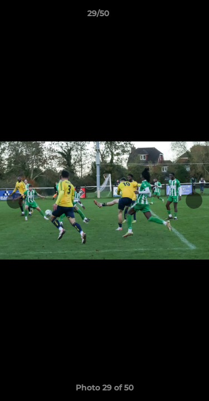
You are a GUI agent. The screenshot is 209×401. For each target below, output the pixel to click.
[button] (169, 16)
